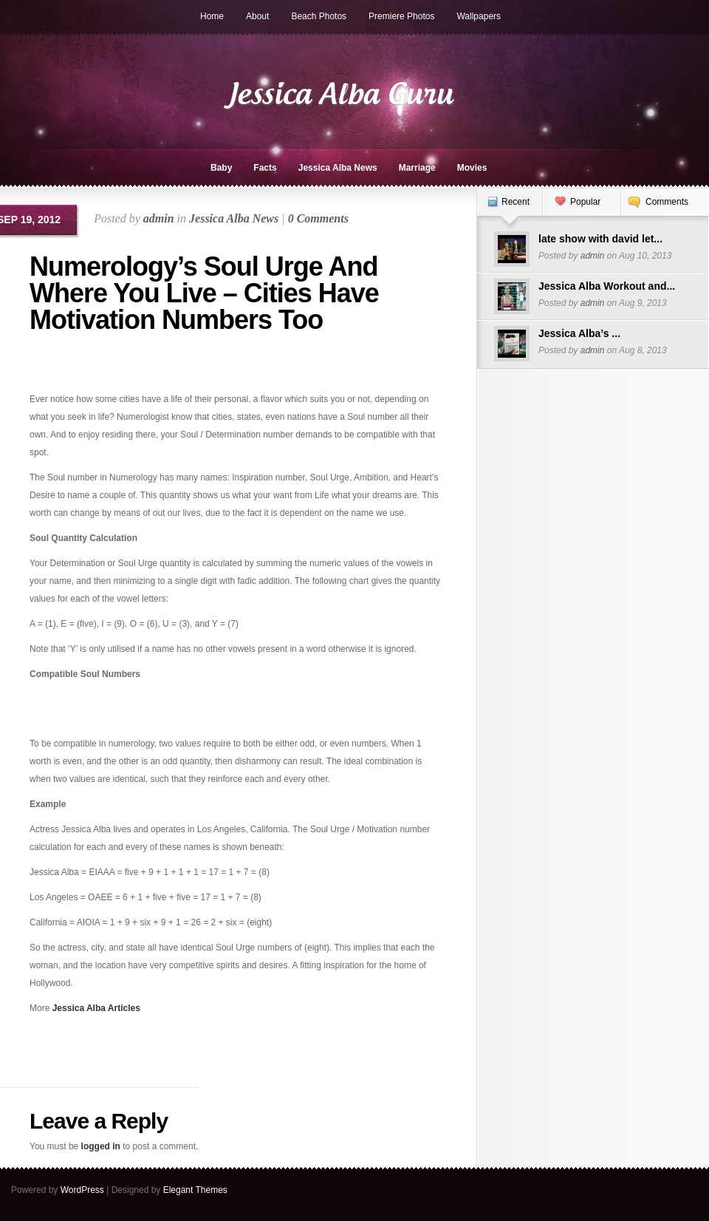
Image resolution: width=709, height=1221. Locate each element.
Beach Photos (318, 16)
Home (212, 16)
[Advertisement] (116, 368)
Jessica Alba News (337, 168)
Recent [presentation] (515, 202)
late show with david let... (600, 239)
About (257, 16)
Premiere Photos (401, 16)
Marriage (417, 168)
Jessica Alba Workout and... (606, 286)
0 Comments (318, 218)
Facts (264, 168)
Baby (221, 168)
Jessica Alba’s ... (579, 333)
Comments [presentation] (666, 202)
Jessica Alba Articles (96, 1008)
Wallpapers (478, 16)
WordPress (82, 1190)
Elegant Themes (195, 1190)
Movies (472, 168)
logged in (100, 1146)
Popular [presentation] (585, 202)
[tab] (509, 209)
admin (158, 218)
